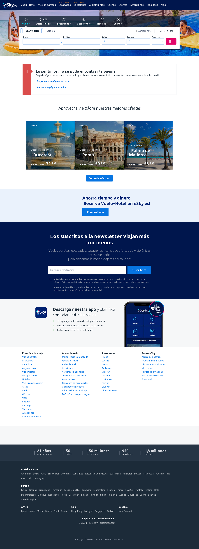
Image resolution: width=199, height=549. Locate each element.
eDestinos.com (107, 522)
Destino (66, 37)
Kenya (32, 511)
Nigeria (48, 511)
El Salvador (53, 473)
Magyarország (28, 494)
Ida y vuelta (32, 30)
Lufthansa (107, 379)
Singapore (100, 511)
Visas (24, 397)
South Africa (60, 511)
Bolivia (36, 473)
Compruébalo (95, 212)
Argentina (26, 473)
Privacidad (147, 379)
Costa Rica (77, 473)
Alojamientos (97, 5)
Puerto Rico (27, 478)
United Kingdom (29, 499)
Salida (104, 37)
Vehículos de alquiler (32, 382)
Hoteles (26, 379)
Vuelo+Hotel (28, 5)
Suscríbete (139, 270)
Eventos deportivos (32, 416)
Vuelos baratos (47, 5)
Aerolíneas (67, 368)
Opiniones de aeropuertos (75, 382)
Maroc (40, 511)
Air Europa (107, 368)
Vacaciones (80, 5)
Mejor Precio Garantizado (75, 356)
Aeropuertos (68, 379)
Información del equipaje (74, 390)
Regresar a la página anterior (53, 81)
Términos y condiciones (153, 364)
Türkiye (110, 511)
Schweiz (152, 494)
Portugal (94, 494)
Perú (168, 473)
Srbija (103, 494)
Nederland (53, 494)
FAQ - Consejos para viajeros (77, 394)
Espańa (111, 489)
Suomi (143, 494)
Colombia (66, 473)
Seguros (26, 401)
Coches (111, 5)
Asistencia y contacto (153, 375)
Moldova (41, 494)
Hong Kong (76, 511)
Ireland (148, 489)
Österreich (74, 494)
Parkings (26, 405)
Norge (63, 494)
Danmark (86, 489)
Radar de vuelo (69, 364)
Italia (156, 489)
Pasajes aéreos (30, 375)
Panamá (159, 473)
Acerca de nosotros (152, 356)
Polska (84, 494)
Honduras (127, 473)
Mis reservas (148, 368)
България (57, 489)
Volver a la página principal (51, 87)
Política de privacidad (152, 371)
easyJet (105, 382)
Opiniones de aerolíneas (74, 375)
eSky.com (93, 522)
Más (163, 5)
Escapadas (65, 5)
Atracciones (137, 5)
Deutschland (99, 489)
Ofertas (122, 5)
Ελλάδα (129, 489)
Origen (25, 37)
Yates (25, 386)
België (24, 489)
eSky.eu (83, 522)
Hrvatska (138, 489)
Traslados (152, 5)
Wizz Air (106, 371)
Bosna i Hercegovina (39, 489)
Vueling (105, 360)
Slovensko (133, 494)
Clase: (162, 30)
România (112, 494)
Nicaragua (148, 473)
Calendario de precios (73, 386)
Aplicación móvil (70, 360)
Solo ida (51, 30)
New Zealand (125, 511)
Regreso (130, 37)
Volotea (106, 375)
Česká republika (72, 489)
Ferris (25, 390)
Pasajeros (156, 37)
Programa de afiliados (153, 360)
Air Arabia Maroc (110, 390)
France (120, 489)
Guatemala (115, 473)
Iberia (105, 364)
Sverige (122, 494)
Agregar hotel (145, 30)
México (137, 473)
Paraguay (39, 478)
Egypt (24, 511)
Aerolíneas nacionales (73, 371)
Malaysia (88, 511)
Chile (43, 473)
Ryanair (105, 356)
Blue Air (106, 386)
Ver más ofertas (99, 178)
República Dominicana (96, 473)
